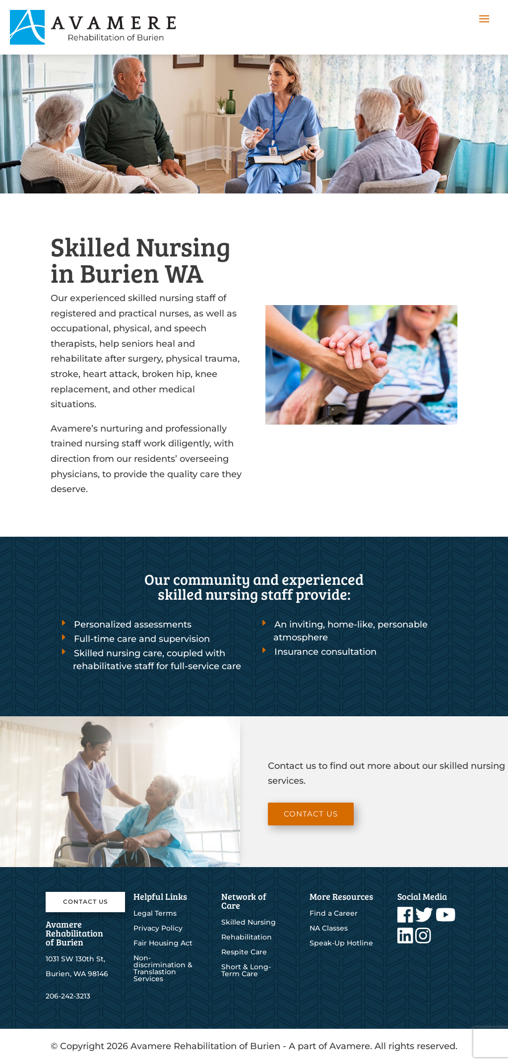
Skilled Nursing (248, 923)
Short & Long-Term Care (246, 970)
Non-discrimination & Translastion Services (162, 968)
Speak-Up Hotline (341, 943)
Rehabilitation (246, 937)
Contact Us (311, 813)
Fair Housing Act (162, 943)
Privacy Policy (158, 929)
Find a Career (334, 914)
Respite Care (244, 952)
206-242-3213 (68, 996)
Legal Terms (155, 914)
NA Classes (329, 929)
